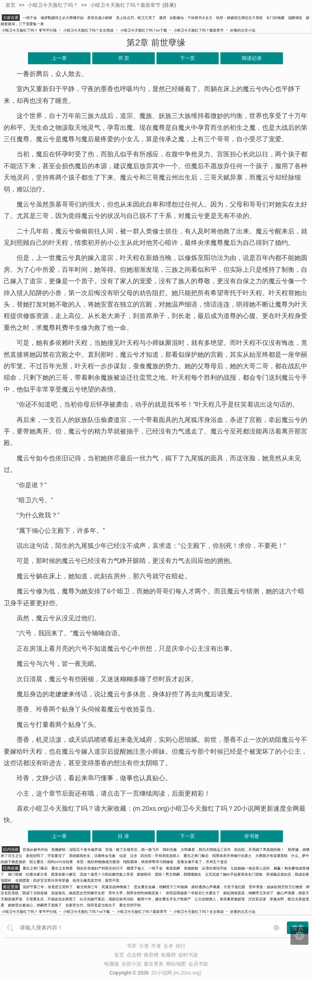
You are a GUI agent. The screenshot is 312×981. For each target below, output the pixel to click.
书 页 (123, 58)
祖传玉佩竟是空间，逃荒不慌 (96, 880)
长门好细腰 (275, 18)
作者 (156, 946)
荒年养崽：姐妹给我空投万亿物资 (276, 887)
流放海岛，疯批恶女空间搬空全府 (78, 893)
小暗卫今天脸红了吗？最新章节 (125, 5)
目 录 (123, 836)
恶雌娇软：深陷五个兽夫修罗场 (76, 850)
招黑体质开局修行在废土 (232, 856)
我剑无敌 (170, 850)
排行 (181, 946)
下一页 (187, 58)
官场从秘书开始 (35, 850)
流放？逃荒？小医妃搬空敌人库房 (107, 874)
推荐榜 (151, 955)
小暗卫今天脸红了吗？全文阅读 (88, 30)
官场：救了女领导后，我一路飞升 (132, 850)
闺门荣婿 (15, 874)
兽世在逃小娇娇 (99, 18)
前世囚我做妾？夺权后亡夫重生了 (193, 893)
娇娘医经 (144, 874)
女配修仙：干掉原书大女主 (191, 18)
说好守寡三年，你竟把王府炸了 (48, 887)
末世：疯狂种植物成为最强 (98, 862)
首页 (10, 5)
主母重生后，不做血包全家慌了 (51, 899)
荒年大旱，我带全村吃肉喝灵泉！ (135, 893)
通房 (162, 18)
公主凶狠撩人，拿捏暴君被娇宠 (220, 899)
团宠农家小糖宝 (63, 874)
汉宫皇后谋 (257, 899)
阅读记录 (252, 58)
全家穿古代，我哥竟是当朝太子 (90, 905)
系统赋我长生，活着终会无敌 (92, 856)
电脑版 (111, 964)
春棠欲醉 (173, 868)
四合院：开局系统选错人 (160, 856)
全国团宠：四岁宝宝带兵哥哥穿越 (42, 880)
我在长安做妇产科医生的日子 (99, 868)
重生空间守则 (130, 905)
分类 (144, 946)
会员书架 (198, 964)
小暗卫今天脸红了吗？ (53, 5)
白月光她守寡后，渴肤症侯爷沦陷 (107, 899)
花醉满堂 (295, 18)
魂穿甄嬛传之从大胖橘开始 (62, 18)
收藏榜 (168, 955)
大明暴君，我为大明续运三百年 (206, 850)
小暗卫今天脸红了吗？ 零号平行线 (29, 30)
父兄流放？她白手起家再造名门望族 (233, 874)
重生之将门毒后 (196, 856)
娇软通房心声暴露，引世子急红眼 (218, 887)
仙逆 (122, 856)
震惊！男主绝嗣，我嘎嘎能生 (178, 874)
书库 (132, 946)
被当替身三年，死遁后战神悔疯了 (103, 887)
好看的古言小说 (242, 30)
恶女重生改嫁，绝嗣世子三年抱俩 (161, 887)
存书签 (251, 836)
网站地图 (176, 964)
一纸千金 (30, 18)
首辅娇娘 (191, 868)
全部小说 (131, 964)
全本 (168, 946)
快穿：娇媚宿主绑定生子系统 (239, 18)
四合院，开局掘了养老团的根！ (259, 850)
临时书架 (188, 955)
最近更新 (154, 964)
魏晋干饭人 (136, 868)
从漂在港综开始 (214, 868)
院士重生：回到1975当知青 (51, 862)
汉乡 (133, 856)
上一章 (59, 58)
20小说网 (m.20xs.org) (176, 973)
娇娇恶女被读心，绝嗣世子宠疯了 (35, 905)
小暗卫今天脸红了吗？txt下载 (143, 30)
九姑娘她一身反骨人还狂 (250, 868)
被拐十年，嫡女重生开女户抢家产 (164, 899)
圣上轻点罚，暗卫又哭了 (135, 18)
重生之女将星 (62, 868)
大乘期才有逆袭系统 (271, 856)
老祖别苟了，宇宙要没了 (45, 856)
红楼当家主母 (36, 874)
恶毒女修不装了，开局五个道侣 (202, 862)
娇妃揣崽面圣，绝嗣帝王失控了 (248, 893)
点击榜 (133, 955)
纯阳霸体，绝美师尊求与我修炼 (148, 862)
